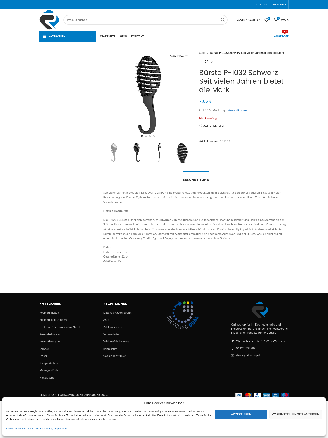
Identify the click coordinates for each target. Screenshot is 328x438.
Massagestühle (48, 370)
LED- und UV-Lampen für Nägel (59, 327)
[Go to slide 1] (142, 136)
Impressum (61, 428)
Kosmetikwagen (49, 341)
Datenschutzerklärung (40, 428)
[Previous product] (201, 61)
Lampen (44, 348)
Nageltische (46, 377)
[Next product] (211, 61)
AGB (106, 319)
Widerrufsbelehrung (116, 341)
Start (202, 52)
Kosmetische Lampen (53, 319)
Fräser (43, 356)
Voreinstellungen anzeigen (295, 414)
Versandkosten (237, 110)
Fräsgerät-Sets (48, 363)
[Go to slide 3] (150, 136)
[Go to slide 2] (146, 136)
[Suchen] (145, 20)
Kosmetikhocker (49, 334)
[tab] (196, 177)
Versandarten (111, 334)
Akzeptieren (241, 414)
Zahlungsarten (112, 327)
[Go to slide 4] (154, 136)
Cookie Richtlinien (16, 428)
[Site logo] (49, 19)
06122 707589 (246, 348)
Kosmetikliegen (49, 312)
